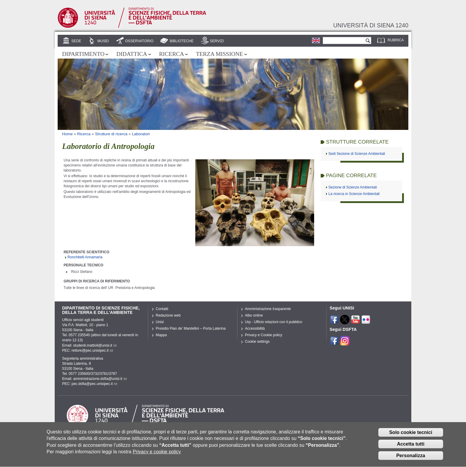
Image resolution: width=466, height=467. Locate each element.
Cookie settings (257, 341)
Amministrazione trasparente (268, 309)
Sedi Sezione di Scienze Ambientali (356, 154)
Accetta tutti (410, 446)
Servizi (217, 41)
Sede (76, 41)
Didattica (131, 54)
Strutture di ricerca (111, 134)
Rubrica (396, 40)
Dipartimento (83, 54)
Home (67, 134)
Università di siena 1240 (370, 25)
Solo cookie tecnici (410, 435)
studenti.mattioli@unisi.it (94, 345)
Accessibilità (255, 328)
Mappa (161, 335)
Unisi (160, 322)
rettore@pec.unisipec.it (92, 350)
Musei (103, 41)
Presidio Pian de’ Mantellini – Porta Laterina (191, 328)
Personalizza (410, 458)
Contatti (162, 309)
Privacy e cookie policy (157, 454)
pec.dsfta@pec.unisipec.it (94, 384)
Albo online (254, 315)
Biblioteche (181, 41)
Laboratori (141, 134)
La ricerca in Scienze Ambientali (354, 194)
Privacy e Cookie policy (263, 335)
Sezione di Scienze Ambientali (352, 187)
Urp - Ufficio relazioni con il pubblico (273, 322)
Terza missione (219, 54)
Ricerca (171, 54)
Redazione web (168, 315)
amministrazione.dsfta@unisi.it (100, 379)
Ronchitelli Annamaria (85, 257)
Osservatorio (139, 41)
